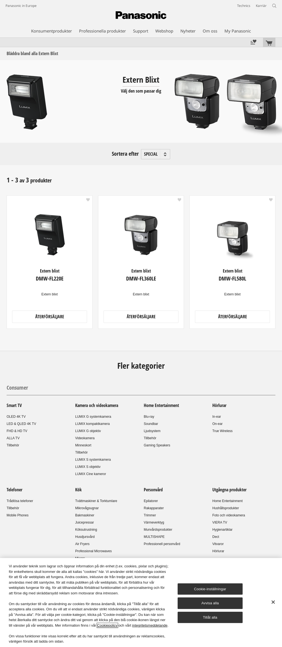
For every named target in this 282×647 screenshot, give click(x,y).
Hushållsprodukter (225, 508)
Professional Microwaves (93, 551)
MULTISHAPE (154, 537)
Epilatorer (151, 501)
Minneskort (83, 445)
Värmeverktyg (154, 522)
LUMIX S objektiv (88, 467)
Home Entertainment (161, 405)
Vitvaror (218, 544)
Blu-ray (149, 417)
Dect (215, 537)
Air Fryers (82, 544)
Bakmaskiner (84, 515)
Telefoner (14, 490)
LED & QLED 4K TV (21, 424)
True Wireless (222, 431)
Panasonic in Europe (21, 5)
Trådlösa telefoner (20, 501)
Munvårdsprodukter (158, 530)
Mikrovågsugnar (87, 508)
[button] (88, 200)
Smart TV (14, 405)
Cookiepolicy (107, 625)
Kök (78, 490)
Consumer (17, 387)
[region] (141, 602)
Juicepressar (84, 522)
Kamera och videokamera (96, 405)
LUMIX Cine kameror (90, 474)
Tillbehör (13, 445)
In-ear (216, 417)
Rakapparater (154, 508)
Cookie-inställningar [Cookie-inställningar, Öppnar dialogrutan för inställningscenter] (210, 589)
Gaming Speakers (157, 445)
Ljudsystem (152, 431)
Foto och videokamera (228, 515)
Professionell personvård (162, 544)
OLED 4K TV (16, 417)
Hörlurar (219, 405)
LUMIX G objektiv (88, 431)
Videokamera (85, 438)
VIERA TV (219, 522)
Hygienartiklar (222, 530)
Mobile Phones (17, 515)
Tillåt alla (210, 617)
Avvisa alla (210, 603)
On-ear (217, 424)
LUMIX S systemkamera (93, 460)
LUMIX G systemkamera (93, 417)
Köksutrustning (86, 530)
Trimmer (150, 515)
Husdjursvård (85, 537)
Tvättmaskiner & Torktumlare (96, 501)
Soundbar (151, 424)
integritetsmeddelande (149, 625)
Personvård (153, 490)
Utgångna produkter (229, 490)
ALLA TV (13, 438)
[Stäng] (273, 602)
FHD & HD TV (17, 431)
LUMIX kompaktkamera (92, 424)
